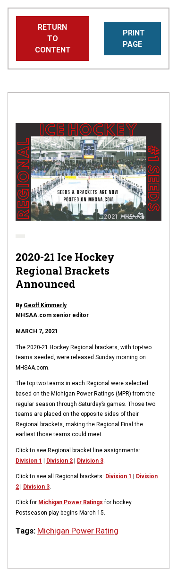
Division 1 (118, 476)
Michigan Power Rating (77, 530)
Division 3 (90, 460)
